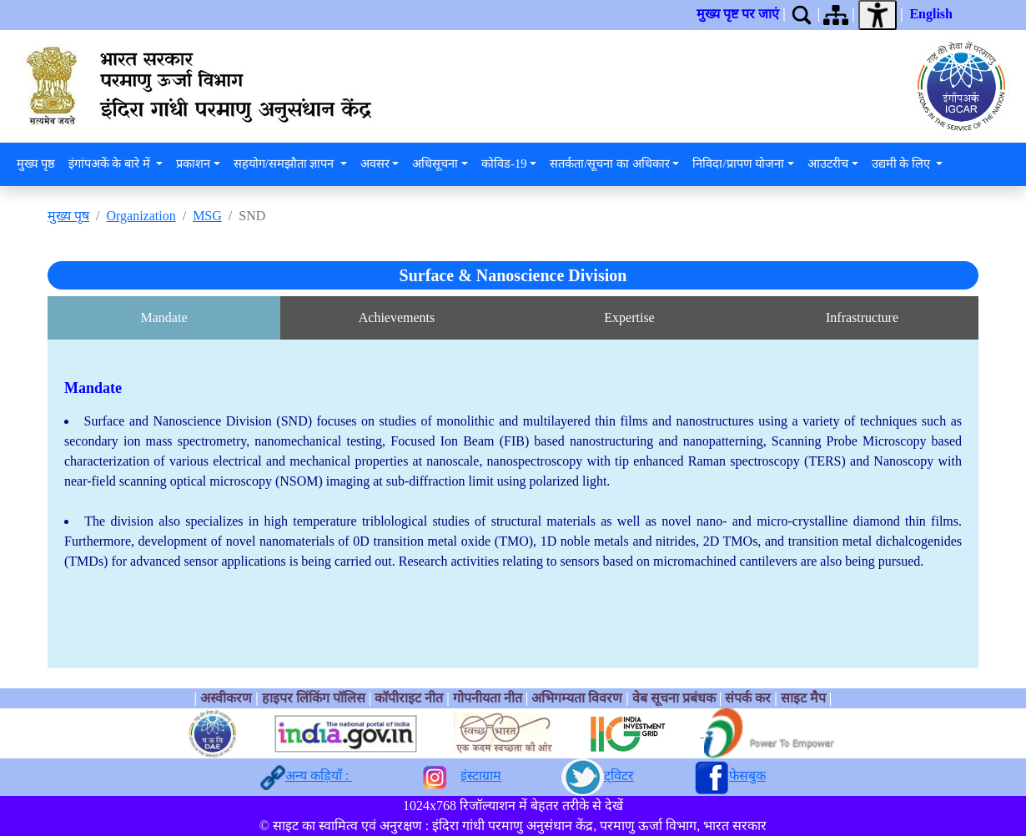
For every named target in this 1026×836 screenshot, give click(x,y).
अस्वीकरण (226, 698)
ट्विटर (619, 775)
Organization (140, 216)
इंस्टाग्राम (480, 775)
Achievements (397, 317)
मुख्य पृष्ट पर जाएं (738, 14)
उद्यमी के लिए (902, 163)
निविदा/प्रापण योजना (738, 163)
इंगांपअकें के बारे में (110, 163)
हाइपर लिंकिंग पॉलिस (315, 698)
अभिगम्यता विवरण (576, 698)
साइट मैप (803, 698)
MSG (207, 216)
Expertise (629, 317)
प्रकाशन (193, 163)
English (931, 14)
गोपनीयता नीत (487, 698)
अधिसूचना (435, 163)
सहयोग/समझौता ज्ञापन (285, 163)
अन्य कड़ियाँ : (318, 775)
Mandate (164, 317)
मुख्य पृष (68, 216)
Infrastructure (862, 317)
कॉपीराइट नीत (409, 698)
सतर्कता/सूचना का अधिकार (609, 163)
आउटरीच (827, 163)
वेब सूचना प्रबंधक (674, 698)
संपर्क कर (748, 698)
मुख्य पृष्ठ (36, 163)
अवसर (375, 163)
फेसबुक (747, 775)
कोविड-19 (503, 163)
